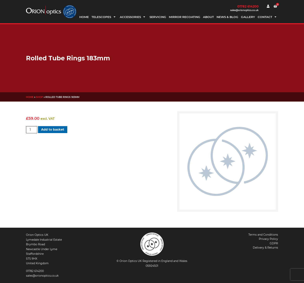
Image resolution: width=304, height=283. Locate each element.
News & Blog (227, 17)
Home (84, 17)
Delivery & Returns (265, 247)
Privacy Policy (268, 239)
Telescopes (101, 17)
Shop (39, 97)
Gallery (248, 17)
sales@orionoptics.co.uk (244, 10)
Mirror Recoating (184, 17)
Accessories (130, 17)
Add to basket (52, 129)
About (208, 17)
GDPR (274, 243)
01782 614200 (248, 6)
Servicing (157, 17)
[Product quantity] (31, 129)
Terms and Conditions (263, 234)
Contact (265, 17)
